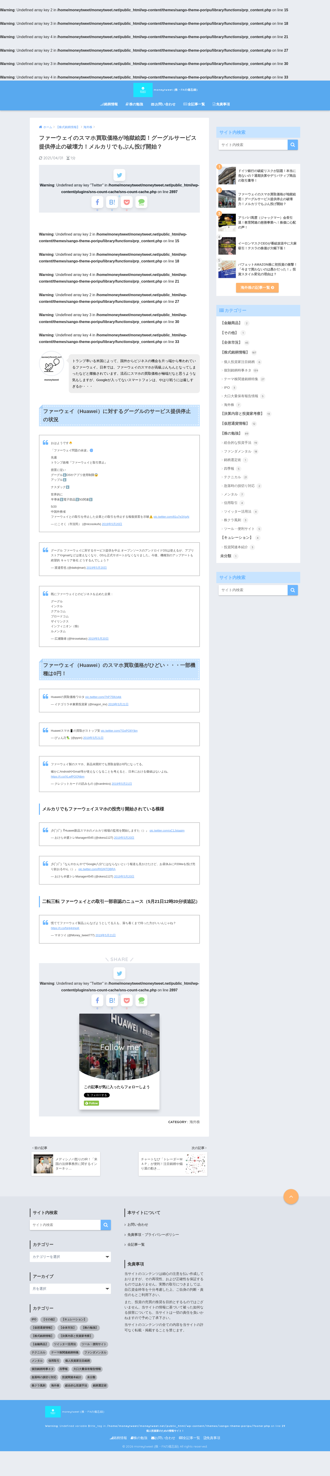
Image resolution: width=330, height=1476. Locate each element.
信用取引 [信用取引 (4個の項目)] (53, 1370)
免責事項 (221, 104)
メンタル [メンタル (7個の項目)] (37, 1370)
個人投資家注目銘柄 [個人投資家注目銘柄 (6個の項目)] (77, 1370)
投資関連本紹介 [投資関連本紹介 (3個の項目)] (71, 1387)
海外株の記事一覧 (257, 288)
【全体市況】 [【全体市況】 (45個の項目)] (67, 1337)
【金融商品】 (234, 323)
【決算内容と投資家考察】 (245, 414)
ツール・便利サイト (243, 529)
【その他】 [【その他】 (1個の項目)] (49, 1329)
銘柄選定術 (236, 460)
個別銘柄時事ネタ (241, 370)
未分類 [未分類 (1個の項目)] (91, 1387)
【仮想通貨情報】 (238, 424)
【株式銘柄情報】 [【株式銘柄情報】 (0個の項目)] (43, 1345)
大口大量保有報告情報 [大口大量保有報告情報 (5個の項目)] (87, 1378)
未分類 (229, 556)
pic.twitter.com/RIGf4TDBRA (97, 873)
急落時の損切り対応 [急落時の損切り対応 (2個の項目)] (44, 1387)
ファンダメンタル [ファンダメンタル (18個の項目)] (95, 1362)
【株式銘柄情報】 (238, 352)
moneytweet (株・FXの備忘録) (165, 89)
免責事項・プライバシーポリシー (153, 1244)
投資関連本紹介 (239, 547)
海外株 (195, 1130)
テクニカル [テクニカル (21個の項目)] (38, 1362)
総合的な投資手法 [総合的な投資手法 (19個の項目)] (76, 1395)
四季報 (232, 469)
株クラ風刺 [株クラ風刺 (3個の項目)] (38, 1395)
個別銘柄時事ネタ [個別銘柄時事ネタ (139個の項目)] (43, 1378)
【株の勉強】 (234, 433)
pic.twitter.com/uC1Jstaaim (167, 834)
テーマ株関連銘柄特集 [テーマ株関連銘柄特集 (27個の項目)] (65, 1362)
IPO (230, 388)
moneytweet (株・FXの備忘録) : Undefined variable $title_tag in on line (137, 1421)
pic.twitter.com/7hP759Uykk (103, 701)
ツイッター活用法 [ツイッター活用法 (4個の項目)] (65, 1353)
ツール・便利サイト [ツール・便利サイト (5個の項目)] (94, 1353)
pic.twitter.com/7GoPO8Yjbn (119, 735)
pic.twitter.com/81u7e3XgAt (171, 521)
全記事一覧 (194, 104)
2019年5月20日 (112, 528)
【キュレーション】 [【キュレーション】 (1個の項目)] (74, 1329)
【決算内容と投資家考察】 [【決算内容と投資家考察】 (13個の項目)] (75, 1345)
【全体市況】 (234, 343)
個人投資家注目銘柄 (243, 362)
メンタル (234, 494)
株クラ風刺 (236, 520)
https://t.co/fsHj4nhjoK (65, 932)
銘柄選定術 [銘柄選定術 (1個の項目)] (100, 1395)
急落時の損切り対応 (243, 486)
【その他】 (233, 333)
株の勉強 (134, 104)
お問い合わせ (163, 104)
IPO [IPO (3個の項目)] (34, 1329)
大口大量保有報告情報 (244, 396)
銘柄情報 (109, 104)
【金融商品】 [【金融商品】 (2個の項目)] (40, 1353)
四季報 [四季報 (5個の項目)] (63, 1378)
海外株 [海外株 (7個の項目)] (55, 1395)
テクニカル (236, 477)
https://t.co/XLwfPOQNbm (68, 780)
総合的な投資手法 (241, 443)
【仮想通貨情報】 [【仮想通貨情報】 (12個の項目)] (43, 1337)
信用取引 (234, 503)
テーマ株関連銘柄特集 (244, 379)
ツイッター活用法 (241, 511)
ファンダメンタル (241, 451)
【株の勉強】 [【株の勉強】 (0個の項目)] (90, 1337)
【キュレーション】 (240, 538)
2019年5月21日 (118, 708)
